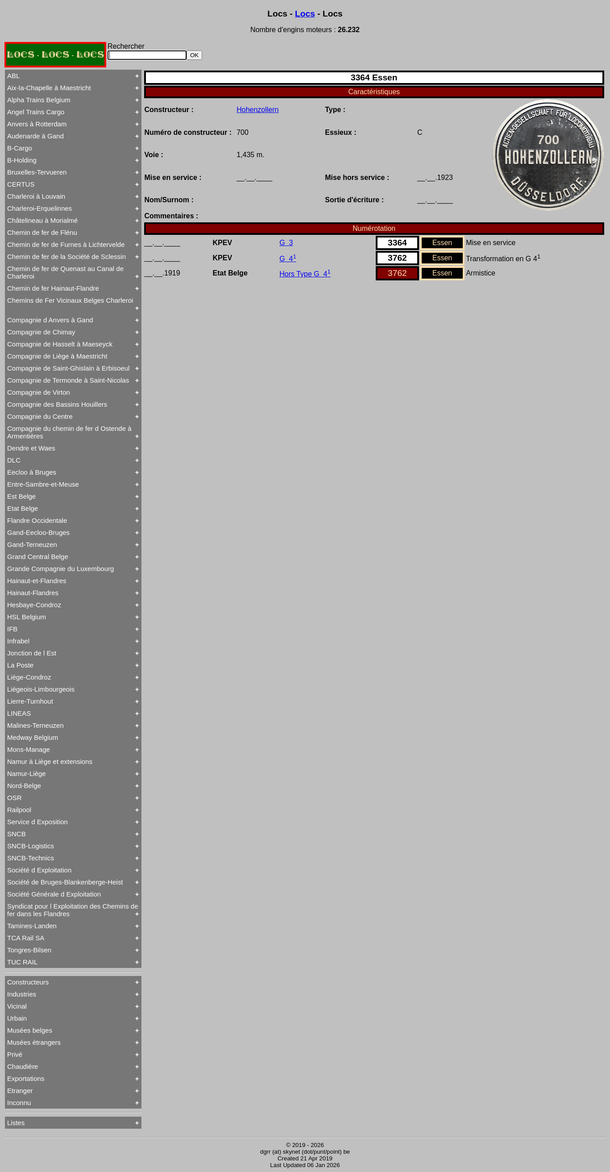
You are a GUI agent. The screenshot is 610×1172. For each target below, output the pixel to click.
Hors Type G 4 (305, 274)
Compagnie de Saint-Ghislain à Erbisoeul (68, 368)
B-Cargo (19, 148)
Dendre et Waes (31, 448)
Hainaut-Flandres (32, 592)
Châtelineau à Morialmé (42, 220)
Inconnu (19, 1102)
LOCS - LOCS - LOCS (55, 54)
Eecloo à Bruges (31, 472)
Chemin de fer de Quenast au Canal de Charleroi (65, 272)
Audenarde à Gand (35, 136)
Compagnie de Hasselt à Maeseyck (59, 344)
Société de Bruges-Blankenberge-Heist (65, 882)
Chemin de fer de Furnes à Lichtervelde (65, 244)
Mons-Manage (28, 749)
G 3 (286, 242)
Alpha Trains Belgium (39, 100)
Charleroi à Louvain (36, 196)
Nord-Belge (24, 785)
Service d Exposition (37, 822)
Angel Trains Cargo (35, 112)
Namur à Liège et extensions (49, 761)
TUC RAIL (22, 962)
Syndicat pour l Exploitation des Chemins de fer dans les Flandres (72, 910)
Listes (16, 1122)
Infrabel (18, 641)
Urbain (17, 1018)
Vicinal (17, 1006)
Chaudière (22, 1066)
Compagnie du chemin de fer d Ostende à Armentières (69, 432)
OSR (14, 797)
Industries (21, 994)
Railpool (19, 809)
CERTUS (20, 184)
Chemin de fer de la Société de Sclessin (66, 256)
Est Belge (21, 496)
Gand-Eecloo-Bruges (38, 532)
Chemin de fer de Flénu (42, 232)
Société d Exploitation (39, 870)
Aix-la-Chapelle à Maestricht (49, 88)
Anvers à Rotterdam (36, 124)
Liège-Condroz (29, 677)
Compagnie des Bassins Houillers (57, 404)
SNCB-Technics (30, 858)
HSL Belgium (26, 617)
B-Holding (22, 160)
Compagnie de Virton (38, 392)
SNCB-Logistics (30, 846)
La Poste (20, 665)
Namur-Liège (26, 773)
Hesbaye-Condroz (34, 605)
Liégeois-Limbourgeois (41, 689)
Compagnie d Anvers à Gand (50, 320)
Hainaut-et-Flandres (36, 580)
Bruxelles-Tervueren (36, 172)
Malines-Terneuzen (35, 725)
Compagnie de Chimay (41, 332)
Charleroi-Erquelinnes (39, 208)
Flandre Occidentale (37, 520)
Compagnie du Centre (40, 416)
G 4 (287, 259)
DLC (14, 460)
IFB (12, 629)
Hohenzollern (257, 109)
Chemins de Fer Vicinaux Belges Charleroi (70, 300)
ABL (13, 75)
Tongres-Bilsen (29, 950)
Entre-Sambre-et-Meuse (43, 484)
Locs (305, 13)
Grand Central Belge (37, 556)
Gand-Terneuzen (32, 544)
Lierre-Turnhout (30, 701)
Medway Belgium (32, 737)
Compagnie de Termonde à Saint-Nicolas (68, 380)
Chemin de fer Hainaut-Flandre (53, 288)
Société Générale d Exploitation (54, 894)
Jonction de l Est (31, 653)
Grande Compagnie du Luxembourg (60, 568)
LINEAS (19, 713)
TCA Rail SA (25, 938)
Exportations (25, 1078)
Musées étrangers (34, 1042)
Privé (14, 1054)
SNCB (16, 834)
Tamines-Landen (32, 926)
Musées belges (29, 1030)
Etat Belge (22, 508)
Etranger (20, 1090)
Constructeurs (28, 982)
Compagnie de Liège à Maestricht (57, 356)
